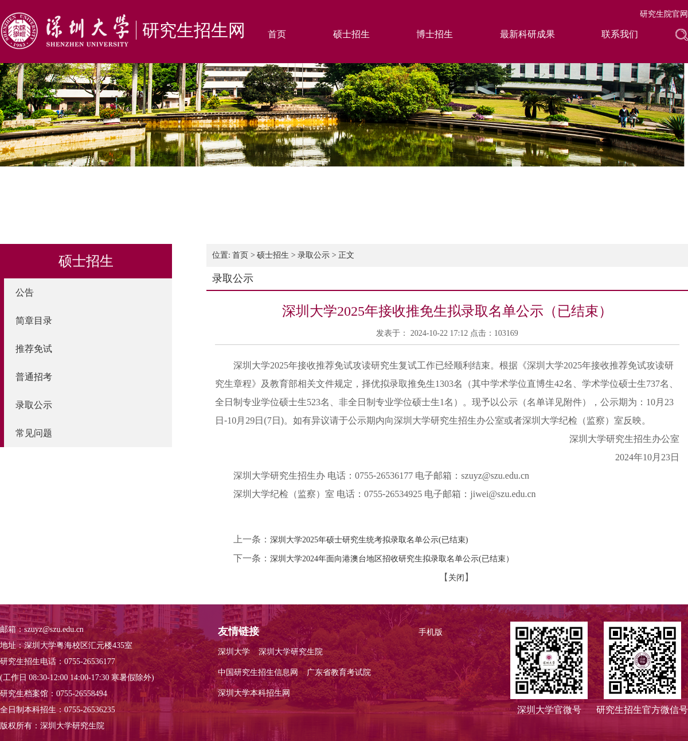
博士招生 (434, 34)
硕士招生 (351, 34)
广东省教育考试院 (339, 672)
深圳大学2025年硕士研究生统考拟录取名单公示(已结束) (369, 540)
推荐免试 (33, 349)
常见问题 (33, 433)
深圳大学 (234, 651)
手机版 (431, 632)
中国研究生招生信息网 (258, 672)
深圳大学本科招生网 (254, 693)
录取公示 (33, 405)
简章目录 (33, 320)
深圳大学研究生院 (291, 651)
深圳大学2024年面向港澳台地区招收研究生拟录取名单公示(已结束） (392, 558)
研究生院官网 (664, 14)
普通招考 (33, 377)
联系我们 (619, 34)
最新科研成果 (527, 34)
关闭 (456, 577)
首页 (277, 34)
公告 (24, 292)
